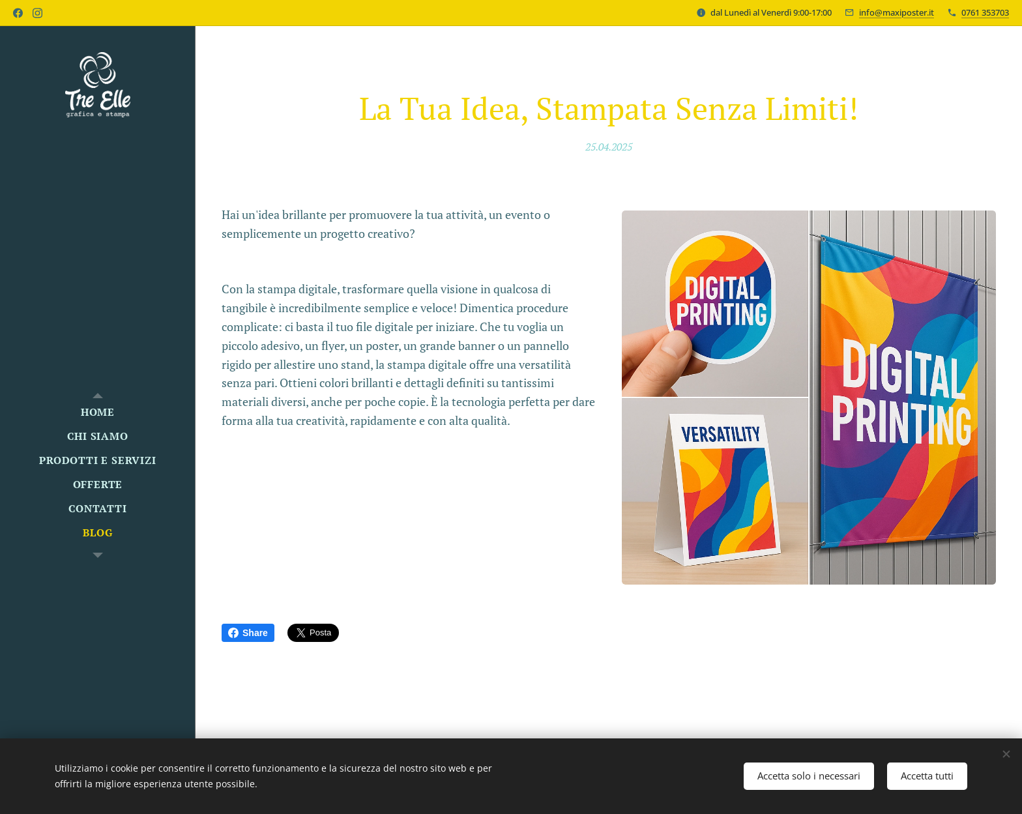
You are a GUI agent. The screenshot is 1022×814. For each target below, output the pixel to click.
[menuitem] (98, 412)
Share (248, 633)
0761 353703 (985, 12)
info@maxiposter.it (896, 12)
